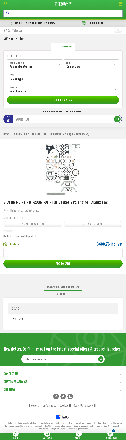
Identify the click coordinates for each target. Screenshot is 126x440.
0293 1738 (17, 319)
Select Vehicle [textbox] (18, 91)
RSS (70, 396)
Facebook (56, 396)
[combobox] (63, 13)
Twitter (63, 396)
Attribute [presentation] (63, 294)
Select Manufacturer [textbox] (21, 67)
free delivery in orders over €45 (31, 23)
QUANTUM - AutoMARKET (85, 405)
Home (6, 134)
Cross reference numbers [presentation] (63, 287)
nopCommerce (49, 405)
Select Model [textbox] (73, 67)
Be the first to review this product (19, 236)
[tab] (63, 287)
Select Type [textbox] (16, 79)
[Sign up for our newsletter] (63, 359)
